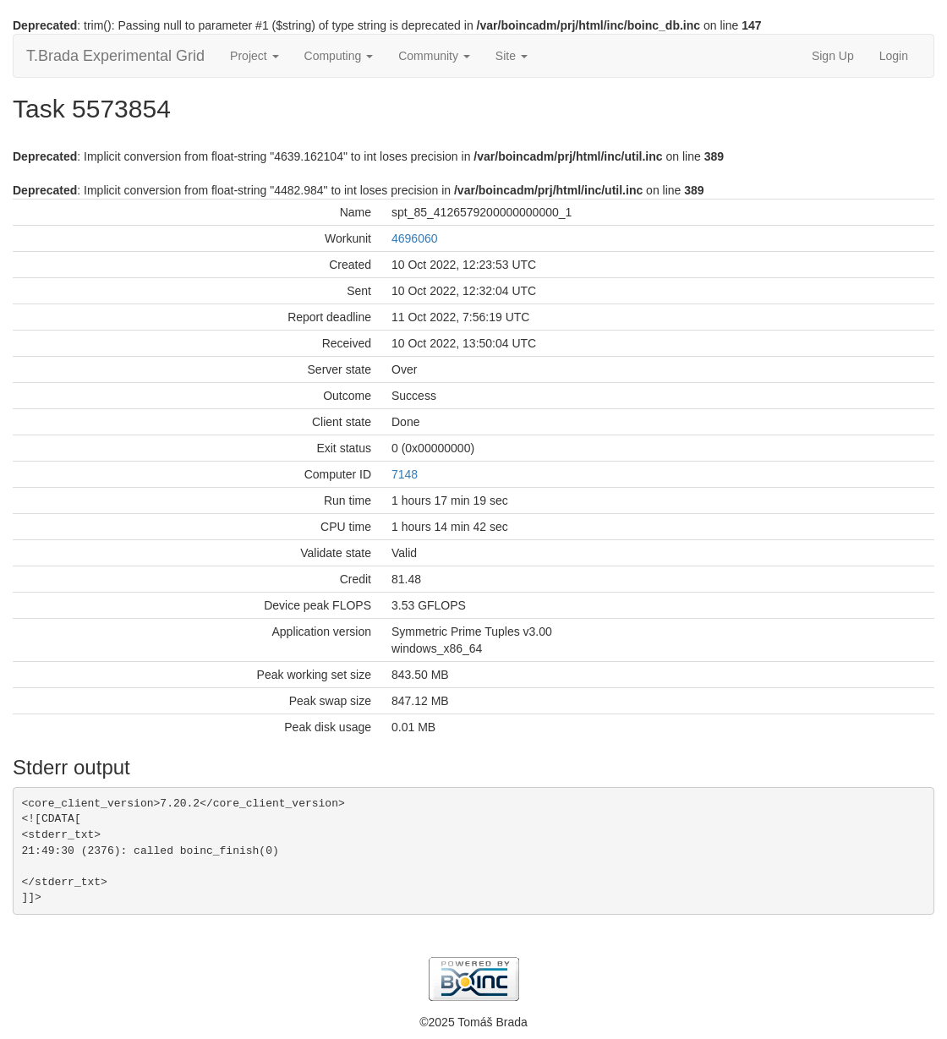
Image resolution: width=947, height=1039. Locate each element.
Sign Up (833, 56)
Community (434, 56)
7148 (404, 474)
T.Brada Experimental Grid (115, 55)
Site (511, 56)
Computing (339, 56)
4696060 (414, 238)
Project (254, 56)
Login (893, 56)
